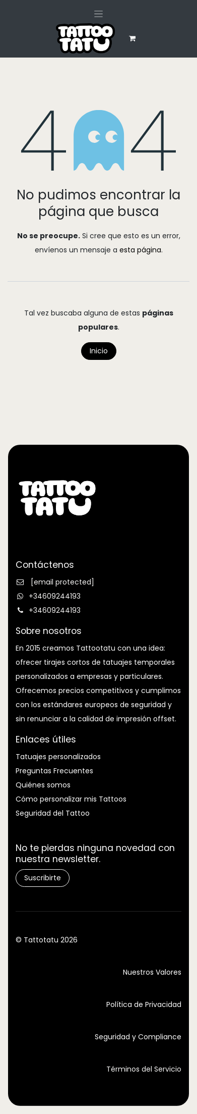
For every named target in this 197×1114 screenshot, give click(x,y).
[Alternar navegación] (98, 13)
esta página (140, 250)
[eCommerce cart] (132, 38)
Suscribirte (42, 878)
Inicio (99, 351)
